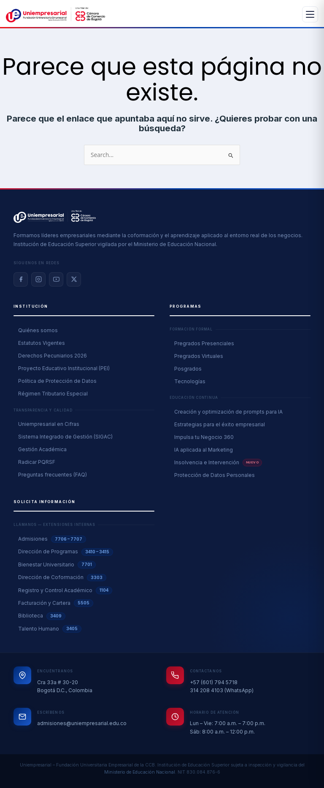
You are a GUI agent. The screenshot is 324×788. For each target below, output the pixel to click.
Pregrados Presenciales (204, 343)
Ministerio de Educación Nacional (139, 772)
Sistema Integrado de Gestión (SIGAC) (65, 436)
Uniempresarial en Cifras (48, 424)
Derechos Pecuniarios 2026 (52, 355)
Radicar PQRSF (36, 462)
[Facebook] (21, 279)
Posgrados (188, 369)
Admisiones (52, 539)
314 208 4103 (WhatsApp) (222, 690)
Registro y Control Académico (65, 590)
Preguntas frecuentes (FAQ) (52, 474)
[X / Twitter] (74, 279)
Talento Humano (49, 629)
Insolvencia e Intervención (218, 462)
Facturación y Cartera (55, 603)
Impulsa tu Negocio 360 (204, 437)
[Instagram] (38, 279)
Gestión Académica (42, 449)
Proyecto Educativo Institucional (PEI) (64, 368)
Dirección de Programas (65, 552)
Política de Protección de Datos (57, 381)
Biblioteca (41, 616)
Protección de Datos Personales (214, 475)
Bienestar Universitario (57, 565)
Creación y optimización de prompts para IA (228, 412)
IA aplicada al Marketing (203, 450)
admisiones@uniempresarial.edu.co (82, 723)
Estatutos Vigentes (41, 343)
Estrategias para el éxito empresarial (219, 424)
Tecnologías (189, 381)
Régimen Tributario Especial (53, 393)
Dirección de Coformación (62, 578)
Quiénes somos (38, 330)
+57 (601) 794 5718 (214, 682)
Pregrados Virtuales (198, 356)
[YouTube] (56, 279)
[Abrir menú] (310, 14)
